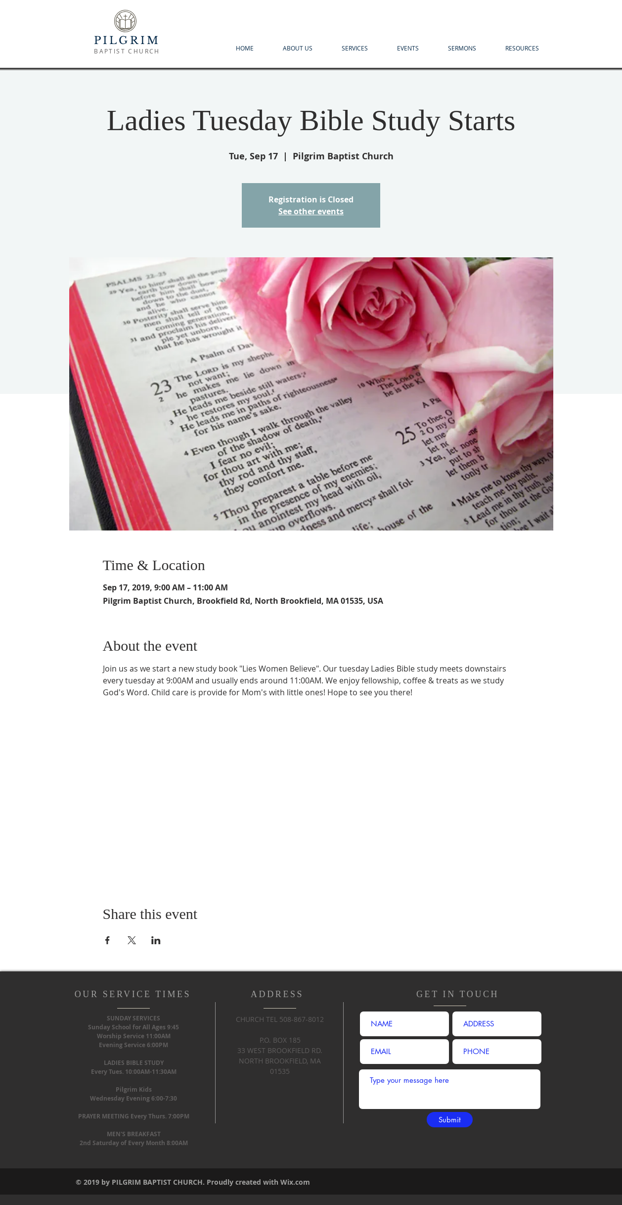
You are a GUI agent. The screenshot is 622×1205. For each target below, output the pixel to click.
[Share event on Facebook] (107, 940)
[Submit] (450, 1119)
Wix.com (295, 1182)
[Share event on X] (131, 940)
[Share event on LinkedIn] (156, 940)
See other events (311, 211)
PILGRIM (127, 40)
